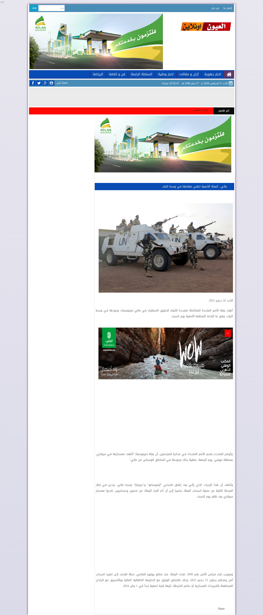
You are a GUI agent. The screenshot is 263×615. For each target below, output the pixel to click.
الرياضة (98, 74)
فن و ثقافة (117, 74)
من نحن (215, 8)
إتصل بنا (227, 8)
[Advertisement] (164, 412)
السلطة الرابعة (141, 74)
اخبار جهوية (212, 74)
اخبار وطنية (166, 74)
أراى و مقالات (189, 74)
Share (221, 608)
